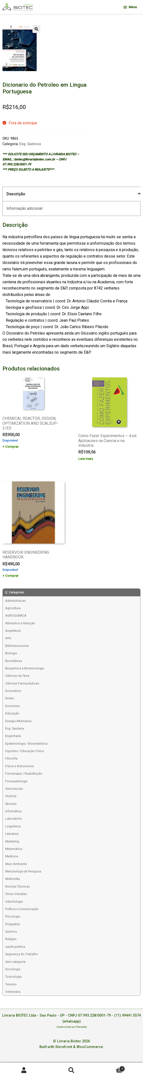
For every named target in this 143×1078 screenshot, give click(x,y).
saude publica (15, 946)
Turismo (11, 984)
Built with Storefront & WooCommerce (71, 1047)
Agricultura (13, 608)
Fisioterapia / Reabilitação (23, 773)
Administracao (15, 601)
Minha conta (24, 1070)
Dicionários (13, 691)
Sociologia (12, 969)
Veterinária (12, 992)
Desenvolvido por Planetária (71, 1026)
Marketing (12, 841)
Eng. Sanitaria (14, 728)
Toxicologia (13, 976)
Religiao (11, 939)
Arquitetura (13, 630)
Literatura (12, 834)
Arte (8, 638)
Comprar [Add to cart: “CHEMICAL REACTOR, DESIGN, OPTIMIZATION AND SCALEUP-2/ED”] (12, 446)
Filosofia (11, 758)
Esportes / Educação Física (24, 751)
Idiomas (11, 804)
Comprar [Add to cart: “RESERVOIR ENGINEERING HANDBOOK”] (12, 576)
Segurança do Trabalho (21, 954)
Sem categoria (15, 962)
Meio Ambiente (16, 864)
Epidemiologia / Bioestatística (26, 743)
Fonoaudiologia (16, 781)
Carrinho (110, 1068)
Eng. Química (30, 144)
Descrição (15, 194)
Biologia (11, 653)
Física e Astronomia (19, 766)
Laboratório (13, 818)
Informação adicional (24, 208)
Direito (9, 698)
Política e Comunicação (22, 909)
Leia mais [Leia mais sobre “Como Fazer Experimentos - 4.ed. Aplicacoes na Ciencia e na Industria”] (85, 459)
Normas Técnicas (17, 886)
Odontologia (14, 901)
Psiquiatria (12, 924)
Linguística (13, 826)
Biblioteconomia (17, 646)
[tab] (71, 194)
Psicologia (12, 916)
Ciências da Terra (17, 676)
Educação (12, 713)
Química (11, 931)
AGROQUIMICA (16, 615)
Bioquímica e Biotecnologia (24, 668)
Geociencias (14, 788)
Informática (13, 811)
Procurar (71, 1070)
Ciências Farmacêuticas (22, 683)
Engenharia (13, 736)
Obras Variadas (16, 894)
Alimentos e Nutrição (20, 623)
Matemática (13, 849)
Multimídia (12, 879)
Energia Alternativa (18, 721)
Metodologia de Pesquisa (23, 871)
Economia (12, 706)
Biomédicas (13, 661)
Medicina (11, 856)
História (10, 796)
